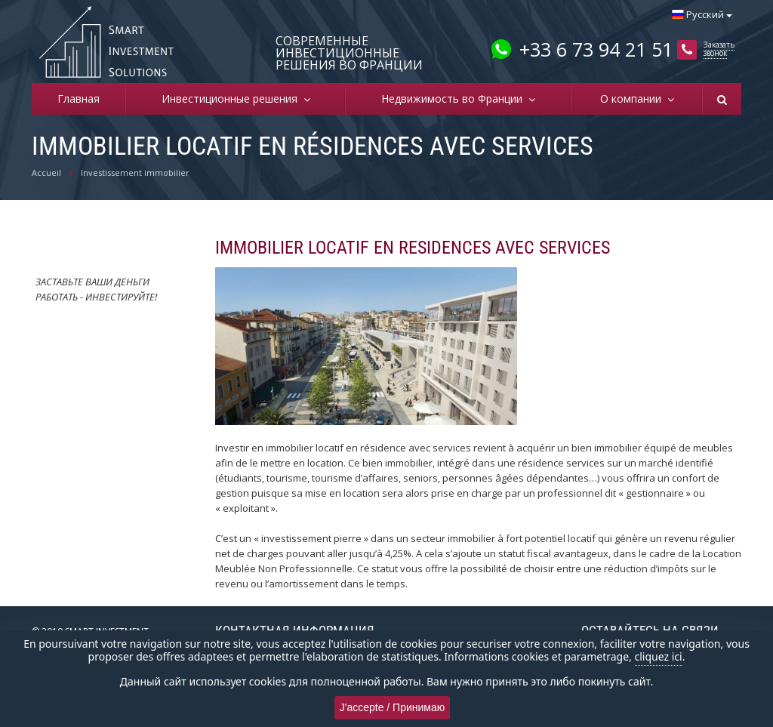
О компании (633, 98)
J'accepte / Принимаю (392, 707)
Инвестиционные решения (232, 98)
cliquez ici (658, 656)
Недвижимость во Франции (454, 98)
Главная (78, 98)
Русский (702, 14)
